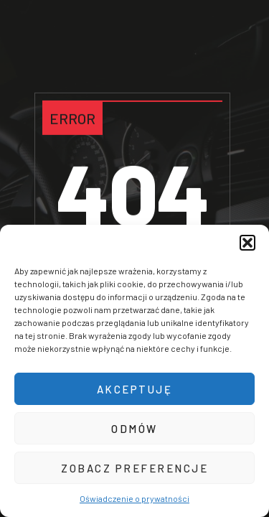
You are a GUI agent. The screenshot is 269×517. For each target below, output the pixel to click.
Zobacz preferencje (134, 468)
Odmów (134, 428)
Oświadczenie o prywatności (134, 498)
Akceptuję (135, 389)
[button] (247, 243)
